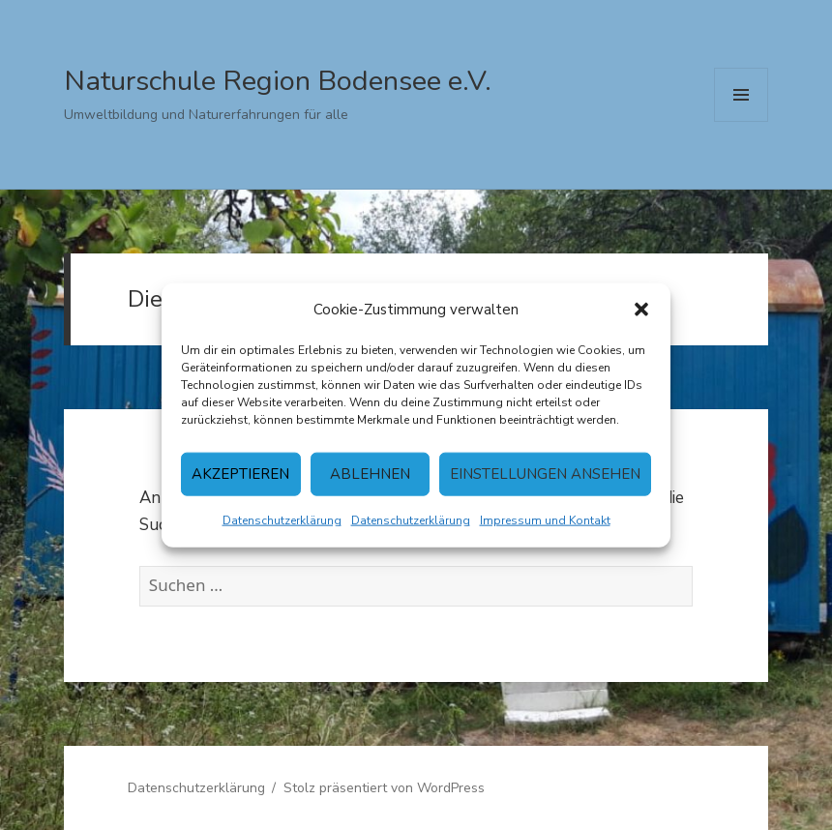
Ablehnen (370, 474)
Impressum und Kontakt (545, 519)
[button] (641, 309)
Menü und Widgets (741, 121)
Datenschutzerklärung (282, 519)
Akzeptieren (240, 474)
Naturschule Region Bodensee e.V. (277, 81)
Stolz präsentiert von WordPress (384, 788)
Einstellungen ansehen (545, 474)
